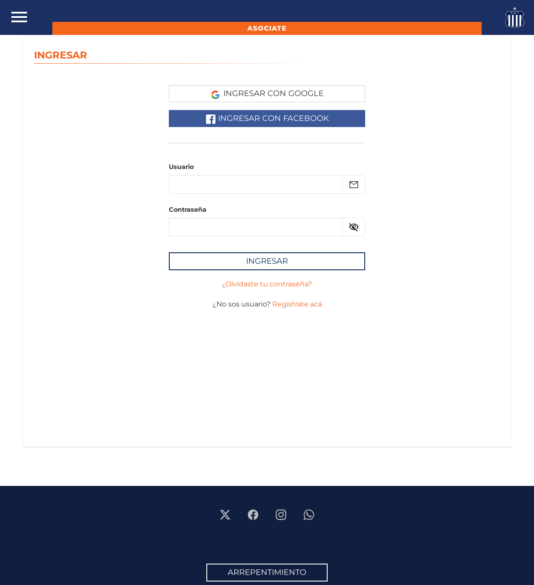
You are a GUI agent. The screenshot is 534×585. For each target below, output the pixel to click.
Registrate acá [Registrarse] (297, 304)
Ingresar (267, 261)
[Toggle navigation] (19, 17)
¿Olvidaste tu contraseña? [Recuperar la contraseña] (267, 284)
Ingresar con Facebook (267, 119)
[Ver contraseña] (354, 227)
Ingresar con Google (267, 94)
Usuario (181, 167)
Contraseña (187, 209)
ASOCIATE (267, 28)
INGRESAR (60, 55)
